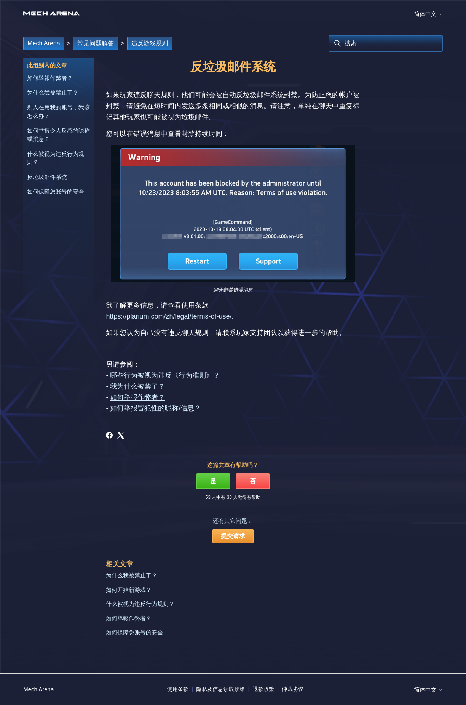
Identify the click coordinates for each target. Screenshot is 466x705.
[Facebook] (109, 435)
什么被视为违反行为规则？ (55, 158)
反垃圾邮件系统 (47, 177)
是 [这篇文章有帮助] (213, 481)
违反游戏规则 (149, 43)
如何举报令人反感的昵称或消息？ (58, 135)
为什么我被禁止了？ (52, 92)
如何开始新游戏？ (129, 589)
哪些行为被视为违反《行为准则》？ (165, 375)
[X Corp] (120, 435)
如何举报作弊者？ (137, 397)
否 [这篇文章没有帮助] (253, 481)
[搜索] (385, 43)
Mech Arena (43, 43)
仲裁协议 (292, 689)
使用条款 (177, 689)
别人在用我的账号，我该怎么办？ (58, 111)
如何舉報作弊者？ (50, 78)
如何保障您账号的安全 (55, 191)
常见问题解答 (95, 43)
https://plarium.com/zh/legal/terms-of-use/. (169, 316)
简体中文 (428, 14)
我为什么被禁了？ (137, 386)
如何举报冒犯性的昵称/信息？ (155, 408)
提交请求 (233, 536)
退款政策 (263, 689)
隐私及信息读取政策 (220, 689)
